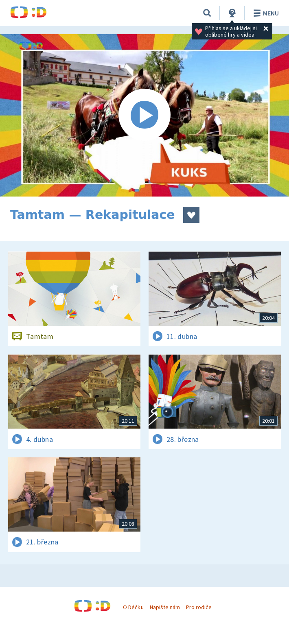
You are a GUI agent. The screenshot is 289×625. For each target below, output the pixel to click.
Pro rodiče (199, 607)
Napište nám (165, 607)
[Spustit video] (144, 115)
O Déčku (133, 607)
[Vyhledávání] (207, 13)
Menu (265, 13)
